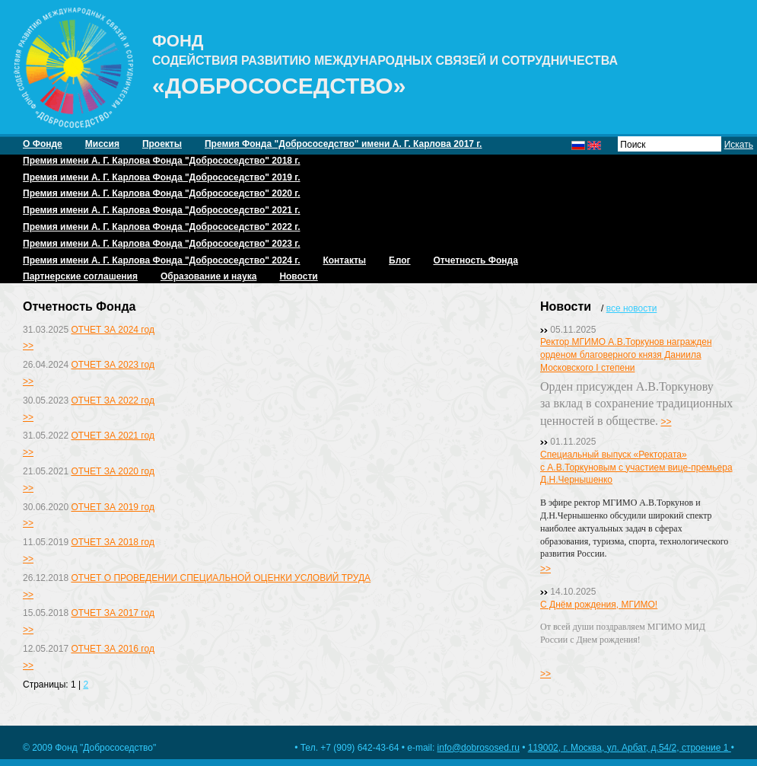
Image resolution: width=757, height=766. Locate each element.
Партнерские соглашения (80, 276)
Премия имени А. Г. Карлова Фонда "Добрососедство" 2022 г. (161, 227)
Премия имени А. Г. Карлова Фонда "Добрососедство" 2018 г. (161, 160)
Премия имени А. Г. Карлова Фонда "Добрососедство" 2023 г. (161, 243)
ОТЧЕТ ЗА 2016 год (112, 648)
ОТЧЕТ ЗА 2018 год (112, 542)
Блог (399, 260)
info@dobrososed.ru (478, 747)
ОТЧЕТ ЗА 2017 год (112, 613)
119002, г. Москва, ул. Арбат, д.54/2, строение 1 (629, 747)
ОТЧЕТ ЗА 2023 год (112, 364)
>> (28, 345)
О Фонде (42, 144)
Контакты (344, 260)
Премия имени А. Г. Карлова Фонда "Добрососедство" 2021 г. (161, 210)
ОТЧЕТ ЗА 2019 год (112, 507)
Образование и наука (208, 276)
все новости (631, 308)
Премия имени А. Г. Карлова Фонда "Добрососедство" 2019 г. (161, 177)
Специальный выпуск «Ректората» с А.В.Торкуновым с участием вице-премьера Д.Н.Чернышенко (636, 467)
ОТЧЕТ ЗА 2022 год (112, 400)
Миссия (102, 144)
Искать (738, 144)
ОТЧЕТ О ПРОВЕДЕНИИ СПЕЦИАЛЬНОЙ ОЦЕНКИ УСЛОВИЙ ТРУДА (221, 578)
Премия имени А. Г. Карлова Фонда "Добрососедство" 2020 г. (161, 193)
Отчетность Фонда (475, 260)
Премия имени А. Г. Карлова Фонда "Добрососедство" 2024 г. (161, 260)
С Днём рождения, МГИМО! (598, 604)
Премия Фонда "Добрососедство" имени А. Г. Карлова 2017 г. (343, 144)
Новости (298, 276)
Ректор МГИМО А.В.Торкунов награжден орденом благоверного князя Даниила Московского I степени (626, 355)
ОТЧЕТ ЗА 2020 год (112, 471)
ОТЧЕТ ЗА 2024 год (112, 329)
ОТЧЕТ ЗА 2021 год (112, 435)
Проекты (162, 144)
